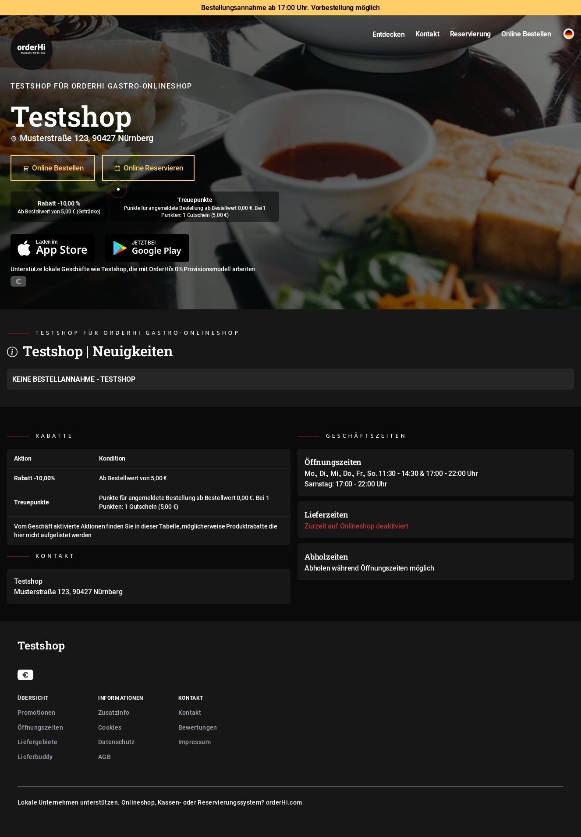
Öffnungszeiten (40, 727)
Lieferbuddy (35, 756)
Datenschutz (116, 742)
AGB (104, 756)
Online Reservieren (148, 168)
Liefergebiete (38, 742)
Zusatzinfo (114, 712)
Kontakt (189, 712)
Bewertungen (197, 727)
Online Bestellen (53, 168)
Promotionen (37, 712)
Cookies (109, 727)
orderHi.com (284, 802)
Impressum (194, 742)
